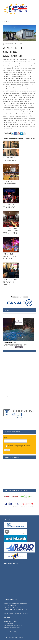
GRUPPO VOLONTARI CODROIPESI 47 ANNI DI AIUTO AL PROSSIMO (11, 230)
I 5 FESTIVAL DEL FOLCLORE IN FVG (9, 206)
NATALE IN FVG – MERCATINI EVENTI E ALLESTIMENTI (10, 256)
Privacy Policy (18, 446)
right (21, 44)
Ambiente (16, 44)
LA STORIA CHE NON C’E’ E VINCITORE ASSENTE (10, 282)
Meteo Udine (6, 396)
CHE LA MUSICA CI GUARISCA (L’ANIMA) (10, 159)
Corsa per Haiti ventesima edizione (9, 183)
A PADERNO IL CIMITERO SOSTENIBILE (13, 51)
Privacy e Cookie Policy (10, 632)
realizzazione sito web (11, 637)
